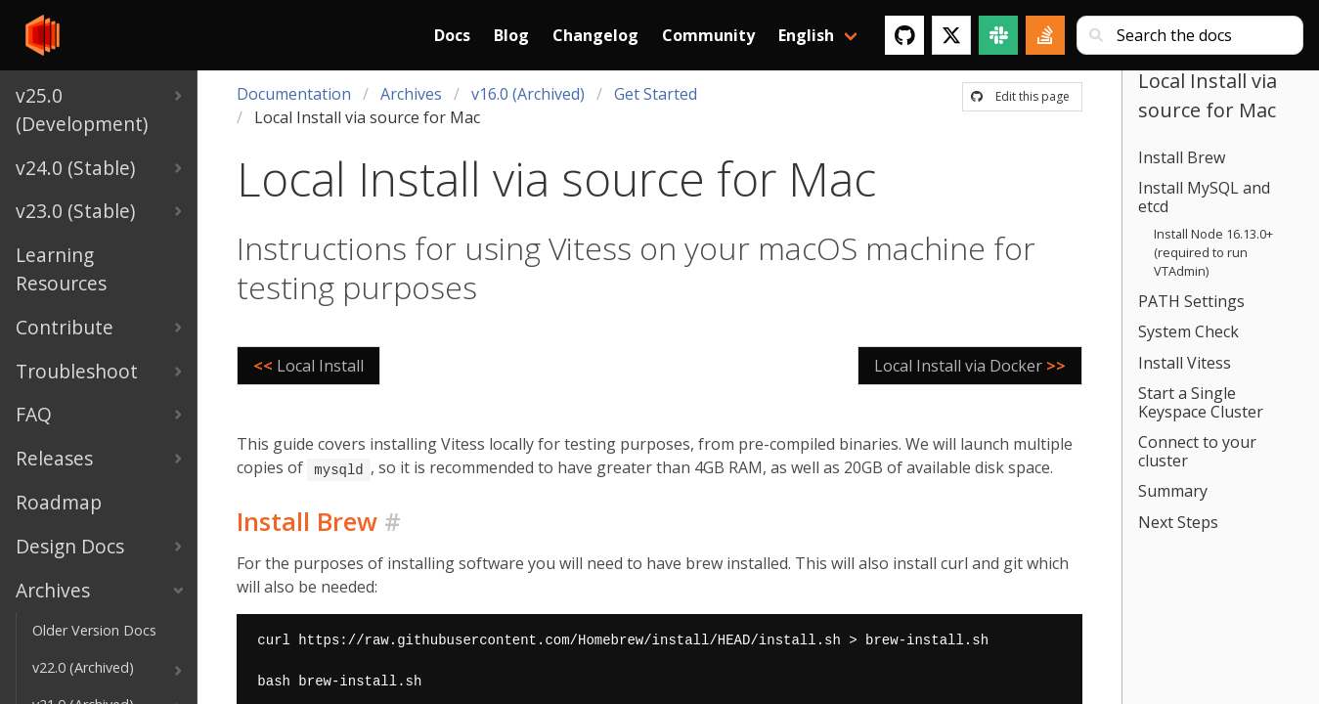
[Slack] (998, 35)
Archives (411, 94)
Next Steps (1178, 522)
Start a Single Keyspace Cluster (1200, 402)
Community (708, 35)
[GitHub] (904, 35)
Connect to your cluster (1197, 451)
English (806, 35)
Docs (452, 35)
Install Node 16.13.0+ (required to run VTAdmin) (1213, 252)
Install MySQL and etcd (1204, 197)
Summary (1173, 491)
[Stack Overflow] (1045, 35)
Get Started (655, 94)
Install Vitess (1184, 363)
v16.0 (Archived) (528, 94)
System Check (1188, 331)
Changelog (595, 35)
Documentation (294, 94)
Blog (511, 35)
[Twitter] (951, 35)
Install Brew (1181, 157)
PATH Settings (1191, 301)
